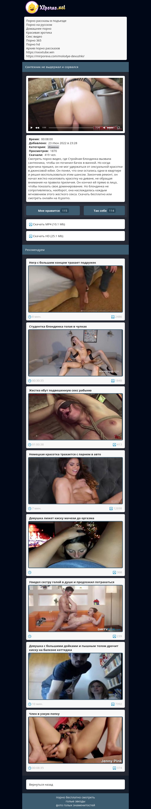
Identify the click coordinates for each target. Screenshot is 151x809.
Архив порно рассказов (43, 48)
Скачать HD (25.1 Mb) (46, 236)
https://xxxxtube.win (40, 52)
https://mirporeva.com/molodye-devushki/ (55, 56)
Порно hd (33, 44)
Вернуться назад (41, 784)
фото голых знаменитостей (75, 805)
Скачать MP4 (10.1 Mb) (47, 224)
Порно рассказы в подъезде (46, 21)
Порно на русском (39, 25)
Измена (53, 147)
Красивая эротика (39, 32)
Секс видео (34, 36)
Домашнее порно (38, 28)
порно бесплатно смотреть (75, 797)
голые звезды (75, 801)
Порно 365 (33, 40)
